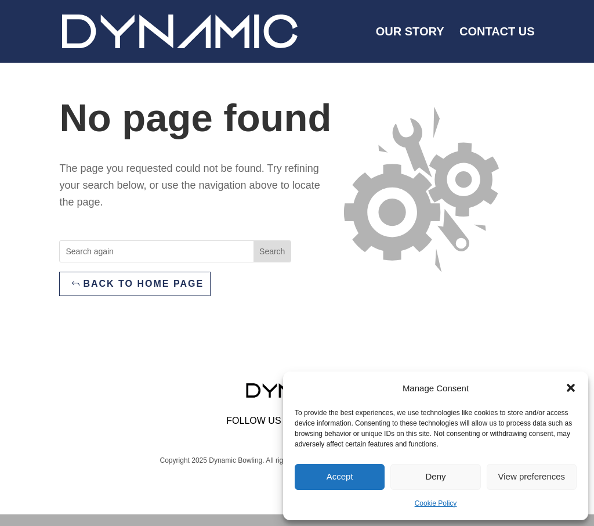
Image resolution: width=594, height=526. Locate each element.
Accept (340, 476)
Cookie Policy (436, 503)
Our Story (410, 32)
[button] (571, 388)
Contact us (497, 32)
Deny (435, 476)
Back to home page (143, 284)
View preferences (532, 476)
